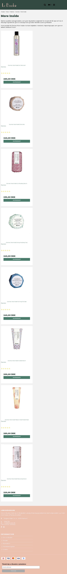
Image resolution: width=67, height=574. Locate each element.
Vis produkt (17, 82)
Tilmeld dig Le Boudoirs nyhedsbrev (14, 564)
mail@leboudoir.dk (9, 523)
